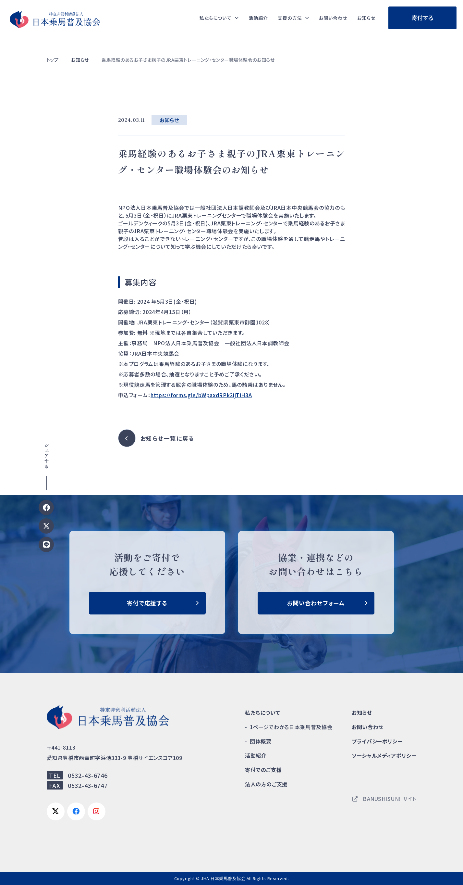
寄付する (422, 17)
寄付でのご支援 (263, 770)
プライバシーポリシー (377, 741)
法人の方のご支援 (266, 784)
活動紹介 (246, 18)
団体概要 (261, 741)
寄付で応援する (147, 603)
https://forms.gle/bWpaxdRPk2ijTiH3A (201, 395)
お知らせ (364, 18)
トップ (53, 60)
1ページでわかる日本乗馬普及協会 (291, 727)
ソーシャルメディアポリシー (384, 756)
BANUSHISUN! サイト (384, 799)
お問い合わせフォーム (316, 603)
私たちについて (262, 713)
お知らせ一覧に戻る (168, 438)
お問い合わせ (328, 18)
